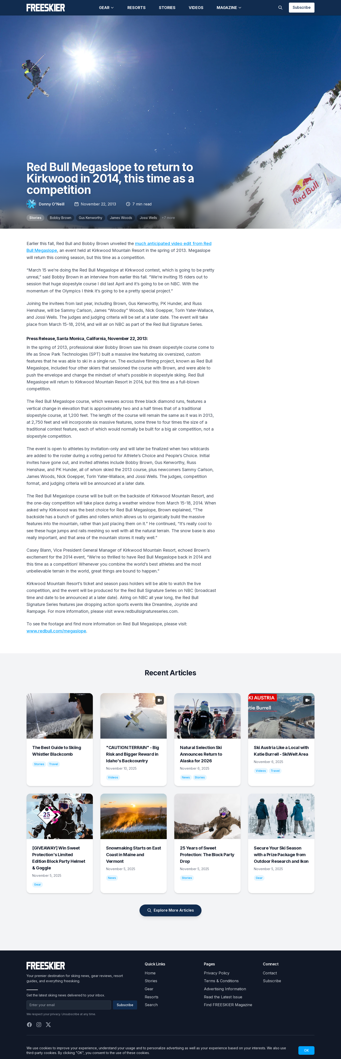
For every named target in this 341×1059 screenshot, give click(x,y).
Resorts (136, 7)
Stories (167, 7)
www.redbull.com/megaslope (56, 630)
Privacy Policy (216, 973)
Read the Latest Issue (223, 997)
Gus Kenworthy (90, 218)
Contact (270, 973)
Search (151, 1004)
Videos (196, 7)
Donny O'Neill (51, 204)
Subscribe (302, 7)
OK (306, 1050)
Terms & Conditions (221, 980)
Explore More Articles (170, 910)
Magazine (229, 7)
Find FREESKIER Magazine (228, 1004)
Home (150, 973)
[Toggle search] (280, 7)
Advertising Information (225, 988)
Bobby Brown (60, 218)
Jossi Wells (148, 218)
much (141, 243)
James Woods (121, 218)
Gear (106, 7)
